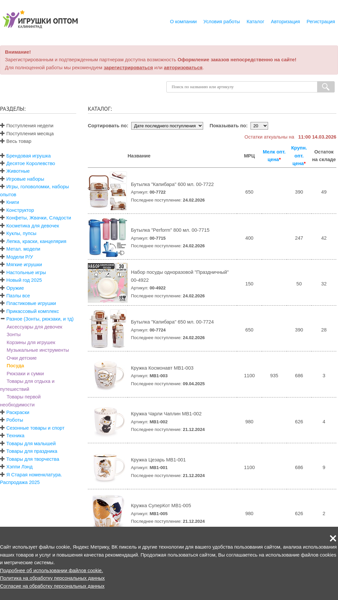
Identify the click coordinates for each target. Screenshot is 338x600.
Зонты (14, 334)
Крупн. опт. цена (299, 155)
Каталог (255, 21)
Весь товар (15, 141)
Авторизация (285, 21)
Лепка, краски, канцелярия (36, 241)
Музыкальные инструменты (38, 350)
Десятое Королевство (30, 163)
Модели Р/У (19, 257)
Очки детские (22, 358)
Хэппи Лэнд (19, 466)
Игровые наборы (25, 179)
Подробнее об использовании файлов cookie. (51, 570)
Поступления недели (26, 125)
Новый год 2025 (24, 280)
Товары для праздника (31, 451)
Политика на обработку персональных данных (52, 578)
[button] (333, 538)
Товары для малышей (31, 443)
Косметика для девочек (32, 225)
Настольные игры (26, 272)
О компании (183, 21)
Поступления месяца (27, 133)
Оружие (15, 288)
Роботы (14, 420)
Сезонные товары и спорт (35, 428)
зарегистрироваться (128, 67)
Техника (15, 435)
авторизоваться (183, 67)
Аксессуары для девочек (34, 327)
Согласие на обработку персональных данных (52, 586)
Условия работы (221, 21)
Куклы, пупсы (21, 233)
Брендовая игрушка (28, 155)
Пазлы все (18, 295)
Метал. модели (23, 249)
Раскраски (17, 412)
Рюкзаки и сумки (25, 373)
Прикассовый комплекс (32, 311)
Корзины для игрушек (31, 342)
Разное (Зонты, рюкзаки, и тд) (40, 319)
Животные (18, 171)
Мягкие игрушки (24, 264)
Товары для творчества (32, 459)
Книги (12, 202)
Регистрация (321, 21)
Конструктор (20, 210)
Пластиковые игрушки (31, 303)
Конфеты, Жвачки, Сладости (38, 217)
